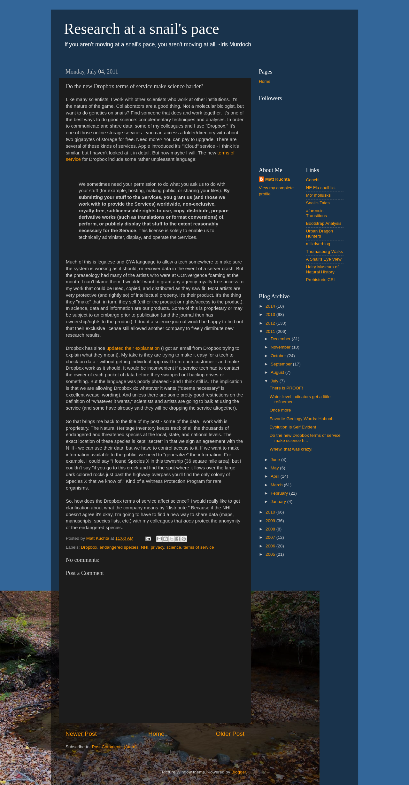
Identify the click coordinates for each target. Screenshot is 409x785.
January (279, 501)
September (282, 364)
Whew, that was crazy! (291, 449)
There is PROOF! (286, 388)
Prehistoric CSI (320, 279)
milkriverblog (318, 243)
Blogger (238, 772)
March (277, 485)
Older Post (230, 733)
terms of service (198, 547)
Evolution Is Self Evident (293, 427)
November (281, 347)
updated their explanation (133, 348)
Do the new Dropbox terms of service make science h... (305, 438)
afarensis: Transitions (316, 213)
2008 (271, 529)
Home (156, 733)
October (279, 355)
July (275, 381)
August (278, 372)
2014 (271, 306)
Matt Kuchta (277, 179)
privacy (157, 547)
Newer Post (81, 733)
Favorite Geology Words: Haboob (302, 418)
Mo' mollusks (318, 195)
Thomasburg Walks (324, 251)
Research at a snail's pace (141, 28)
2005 (271, 554)
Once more (280, 410)
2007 (271, 537)
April (276, 476)
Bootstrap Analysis (324, 223)
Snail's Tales (318, 202)
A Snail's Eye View (324, 259)
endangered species (119, 547)
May (275, 468)
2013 (271, 314)
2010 (271, 512)
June (276, 459)
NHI (144, 547)
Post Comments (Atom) (114, 746)
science (173, 547)
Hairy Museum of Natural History (322, 269)
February (280, 493)
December (281, 338)
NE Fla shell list (321, 187)
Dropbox (89, 547)
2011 (271, 331)
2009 (271, 520)
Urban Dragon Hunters (319, 234)
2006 (271, 546)
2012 (271, 323)
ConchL (313, 179)
